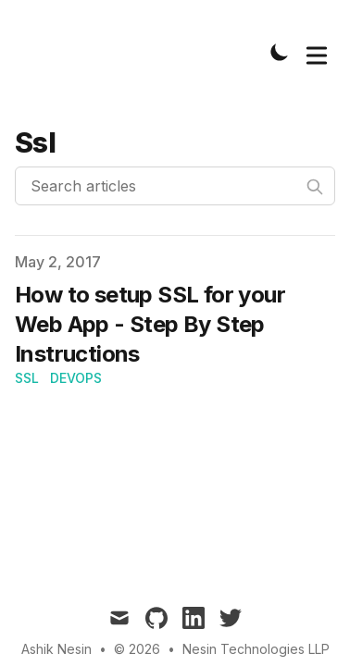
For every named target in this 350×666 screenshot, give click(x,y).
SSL (27, 378)
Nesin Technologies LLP (256, 649)
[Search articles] (175, 185)
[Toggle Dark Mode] (279, 52)
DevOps (76, 378)
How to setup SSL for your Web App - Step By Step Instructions (150, 324)
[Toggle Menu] (316, 52)
